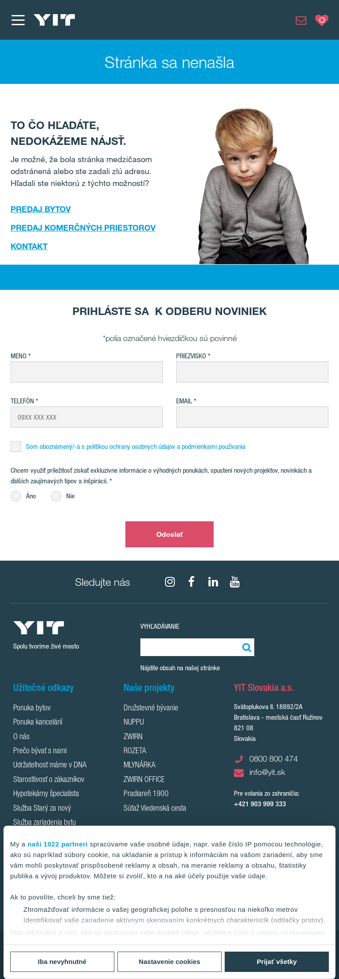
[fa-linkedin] (213, 582)
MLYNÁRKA (139, 766)
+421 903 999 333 (260, 804)
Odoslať (169, 534)
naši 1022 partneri (57, 844)
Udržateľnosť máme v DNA (50, 766)
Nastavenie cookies (169, 961)
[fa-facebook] (192, 582)
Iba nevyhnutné (62, 961)
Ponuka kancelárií (37, 723)
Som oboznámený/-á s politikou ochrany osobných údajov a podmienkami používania (135, 446)
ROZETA (135, 751)
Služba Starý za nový (42, 809)
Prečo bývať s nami (40, 751)
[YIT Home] (54, 20)
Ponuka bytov (32, 709)
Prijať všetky (277, 961)
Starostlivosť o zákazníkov (48, 780)
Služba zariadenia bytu (44, 823)
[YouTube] (235, 582)
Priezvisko (191, 356)
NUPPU (134, 723)
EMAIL (184, 401)
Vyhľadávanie (159, 626)
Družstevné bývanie (151, 709)
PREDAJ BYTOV (41, 209)
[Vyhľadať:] (245, 647)
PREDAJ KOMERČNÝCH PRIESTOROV (83, 227)
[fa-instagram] (170, 582)
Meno (18, 356)
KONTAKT (29, 246)
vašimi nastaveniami (290, 932)
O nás (21, 737)
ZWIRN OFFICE (144, 780)
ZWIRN (133, 737)
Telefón (22, 401)
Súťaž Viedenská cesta (155, 809)
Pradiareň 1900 (146, 794)
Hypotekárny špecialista (46, 794)
